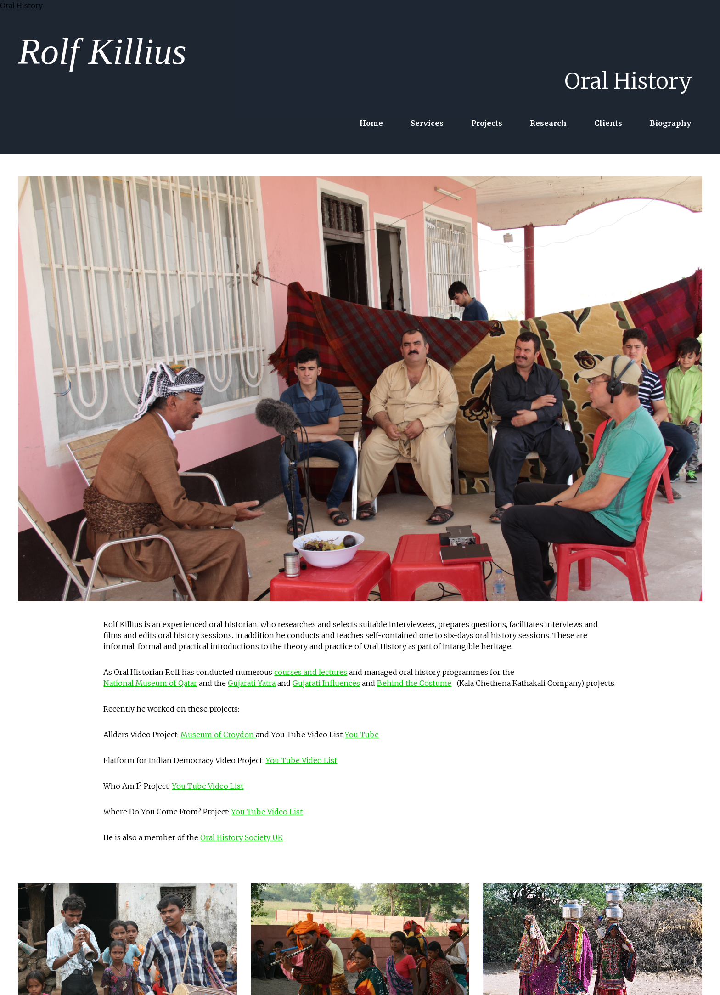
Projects (486, 123)
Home (371, 123)
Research (548, 123)
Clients (608, 123)
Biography (670, 123)
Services (427, 123)
